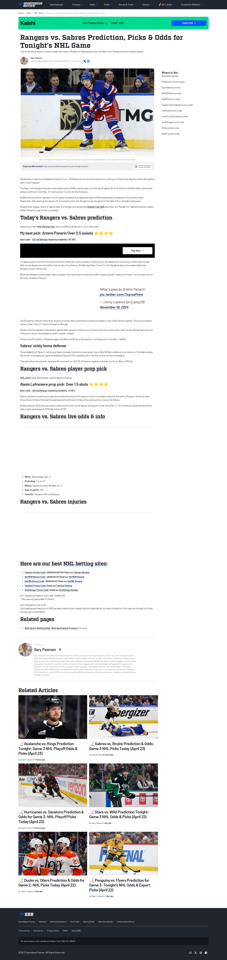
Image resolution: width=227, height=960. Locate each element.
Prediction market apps (173, 81)
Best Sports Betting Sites (37, 628)
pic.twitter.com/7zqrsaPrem (121, 294)
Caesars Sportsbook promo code (177, 104)
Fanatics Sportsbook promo (175, 116)
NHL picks (25, 377)
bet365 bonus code (171, 99)
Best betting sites (170, 76)
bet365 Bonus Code (34, 581)
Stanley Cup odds (96, 206)
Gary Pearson (36, 58)
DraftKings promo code (173, 122)
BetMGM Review (76, 576)
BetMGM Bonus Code (35, 576)
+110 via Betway (39, 390)
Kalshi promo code (171, 133)
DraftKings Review (68, 590)
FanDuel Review (64, 585)
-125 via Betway (39, 239)
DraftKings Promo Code (36, 590)
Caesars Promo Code (35, 572)
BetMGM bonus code (171, 93)
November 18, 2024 (114, 307)
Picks (28, 13)
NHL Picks (38, 13)
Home (20, 13)
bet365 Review (75, 581)
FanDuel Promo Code (35, 585)
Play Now (137, 250)
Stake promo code (170, 127)
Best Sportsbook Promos (64, 628)
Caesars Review (81, 572)
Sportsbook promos (171, 87)
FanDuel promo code (172, 110)
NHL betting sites (46, 226)
